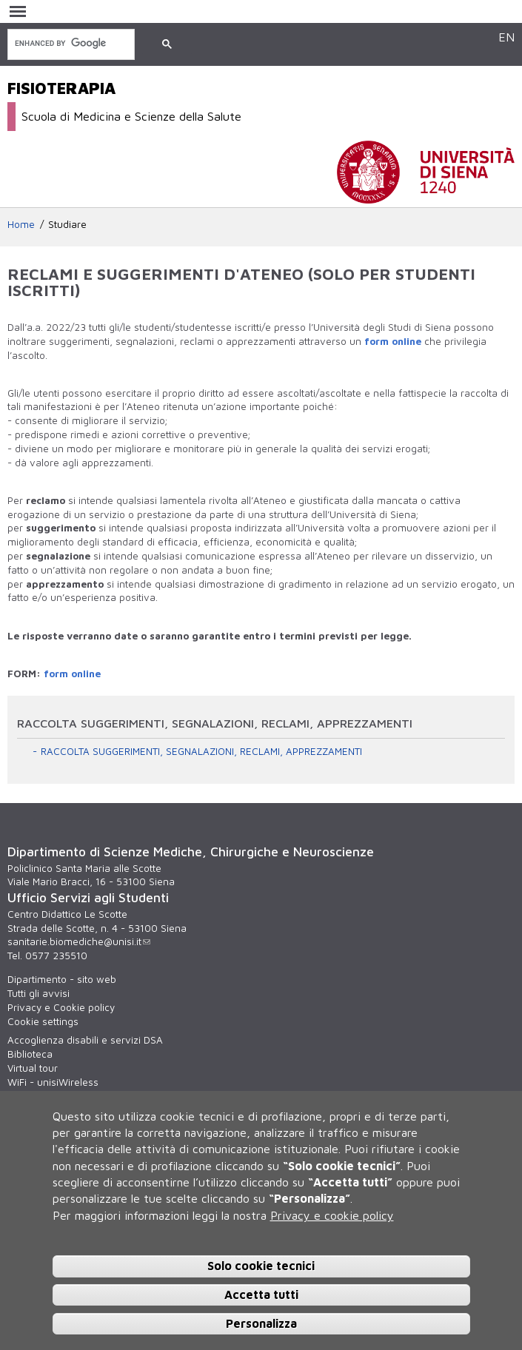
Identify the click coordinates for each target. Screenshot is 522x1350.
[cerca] (69, 43)
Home (21, 224)
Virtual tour (32, 1068)
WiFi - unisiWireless (52, 1082)
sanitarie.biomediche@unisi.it (78, 941)
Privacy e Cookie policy (61, 1007)
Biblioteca (30, 1054)
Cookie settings (42, 1021)
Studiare (67, 224)
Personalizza (261, 1323)
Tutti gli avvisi (38, 993)
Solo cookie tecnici (261, 1265)
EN (506, 37)
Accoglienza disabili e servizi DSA (85, 1040)
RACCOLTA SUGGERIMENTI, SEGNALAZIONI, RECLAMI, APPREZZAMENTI (201, 751)
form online (392, 341)
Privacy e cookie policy (332, 1215)
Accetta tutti (261, 1294)
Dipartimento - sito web (61, 979)
